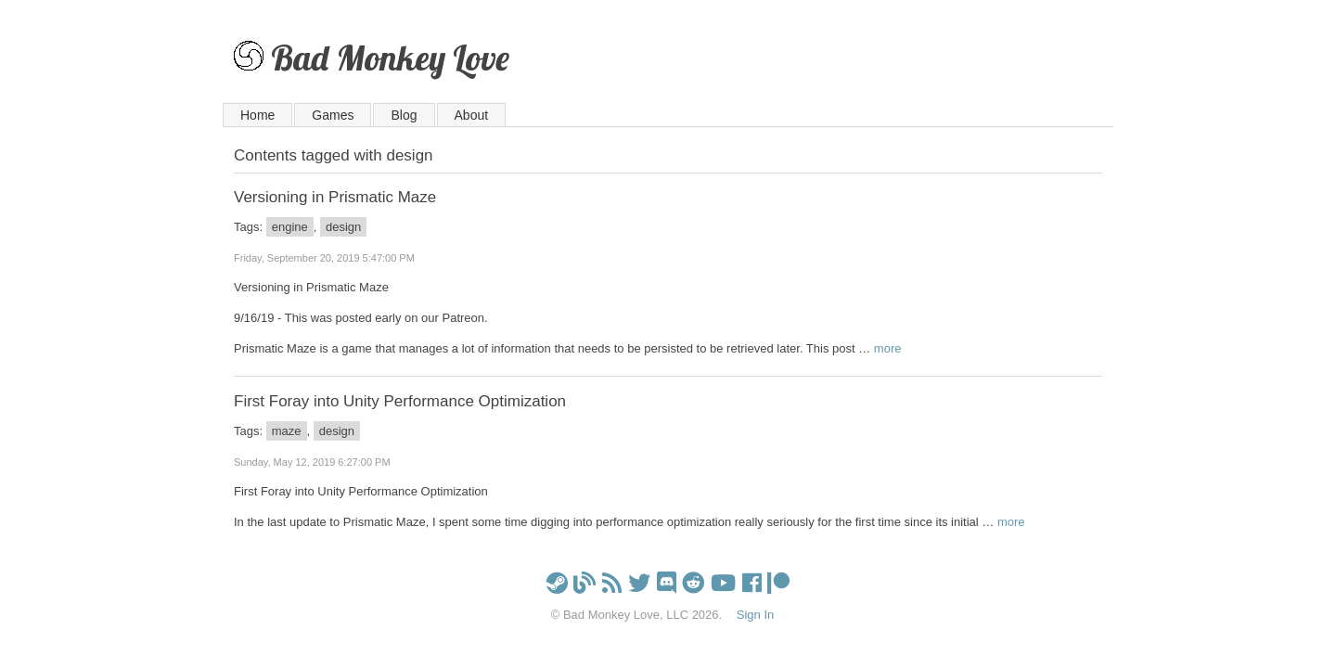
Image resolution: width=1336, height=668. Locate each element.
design (343, 227)
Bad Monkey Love (390, 57)
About (472, 115)
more (888, 348)
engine (290, 227)
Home (257, 115)
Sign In (755, 615)
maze (287, 431)
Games (332, 115)
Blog (404, 115)
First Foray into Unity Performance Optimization (400, 401)
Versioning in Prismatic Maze (335, 197)
